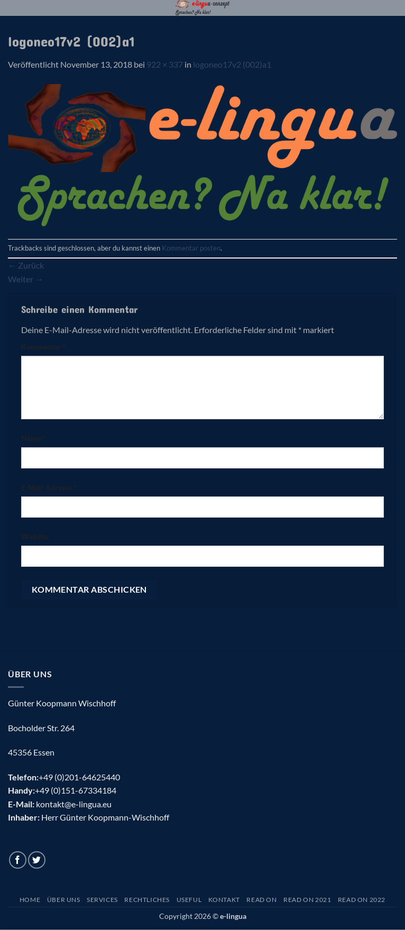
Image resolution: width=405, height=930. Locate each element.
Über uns (63, 900)
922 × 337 (164, 64)
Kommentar (43, 346)
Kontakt (224, 900)
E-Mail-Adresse (49, 487)
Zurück (26, 265)
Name (33, 438)
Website (35, 536)
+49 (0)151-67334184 (75, 790)
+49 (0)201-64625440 (79, 777)
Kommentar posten (191, 248)
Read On (261, 900)
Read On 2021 (307, 900)
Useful (189, 900)
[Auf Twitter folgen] (36, 860)
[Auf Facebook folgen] (17, 860)
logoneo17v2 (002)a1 (232, 64)
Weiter (25, 279)
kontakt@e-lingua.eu (74, 804)
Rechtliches (147, 900)
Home (30, 900)
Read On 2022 (361, 900)
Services (102, 900)
